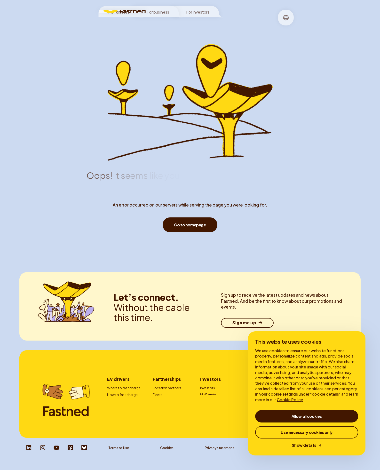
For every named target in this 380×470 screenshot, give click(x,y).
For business (158, 10)
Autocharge (116, 414)
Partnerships (167, 379)
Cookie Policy (290, 399)
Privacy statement (219, 456)
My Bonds (208, 394)
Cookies (167, 456)
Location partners (167, 388)
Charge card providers (170, 408)
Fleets (157, 394)
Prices (112, 401)
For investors (197, 10)
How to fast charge (122, 394)
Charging (189, 23)
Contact (159, 414)
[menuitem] (164, 23)
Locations (164, 23)
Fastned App (117, 408)
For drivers (119, 10)
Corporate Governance (219, 408)
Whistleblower (276, 456)
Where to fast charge (124, 388)
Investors (210, 379)
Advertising (162, 401)
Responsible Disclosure (337, 456)
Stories (229, 23)
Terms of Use (118, 456)
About (210, 23)
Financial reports (213, 401)
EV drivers (118, 379)
